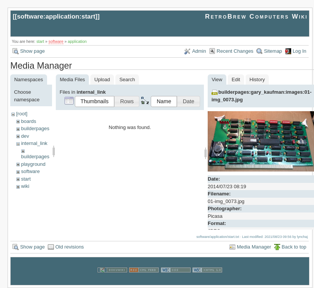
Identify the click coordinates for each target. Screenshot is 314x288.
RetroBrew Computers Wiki (256, 16)
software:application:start (56, 16)
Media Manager (254, 247)
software (56, 41)
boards (28, 121)
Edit (236, 79)
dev (25, 136)
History (257, 79)
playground (33, 164)
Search (127, 79)
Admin (199, 51)
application (77, 41)
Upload (102, 79)
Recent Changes (235, 51)
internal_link (34, 143)
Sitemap (273, 51)
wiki (25, 186)
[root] (21, 113)
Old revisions (69, 247)
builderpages (35, 128)
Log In (299, 51)
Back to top (294, 247)
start (40, 41)
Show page (32, 51)
